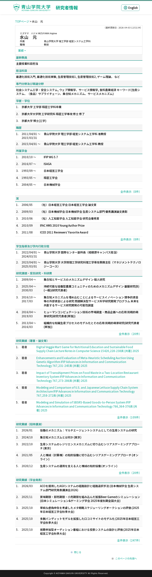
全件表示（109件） (129, 417)
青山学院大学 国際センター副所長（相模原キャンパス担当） (81, 252)
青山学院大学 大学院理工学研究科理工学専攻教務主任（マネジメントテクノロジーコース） (92, 264)
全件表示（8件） (130, 192)
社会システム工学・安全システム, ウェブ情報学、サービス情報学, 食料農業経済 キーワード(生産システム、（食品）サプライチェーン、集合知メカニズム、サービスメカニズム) (78, 92)
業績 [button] (21, 50)
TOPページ (22, 21)
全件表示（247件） (129, 540)
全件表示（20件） (130, 334)
